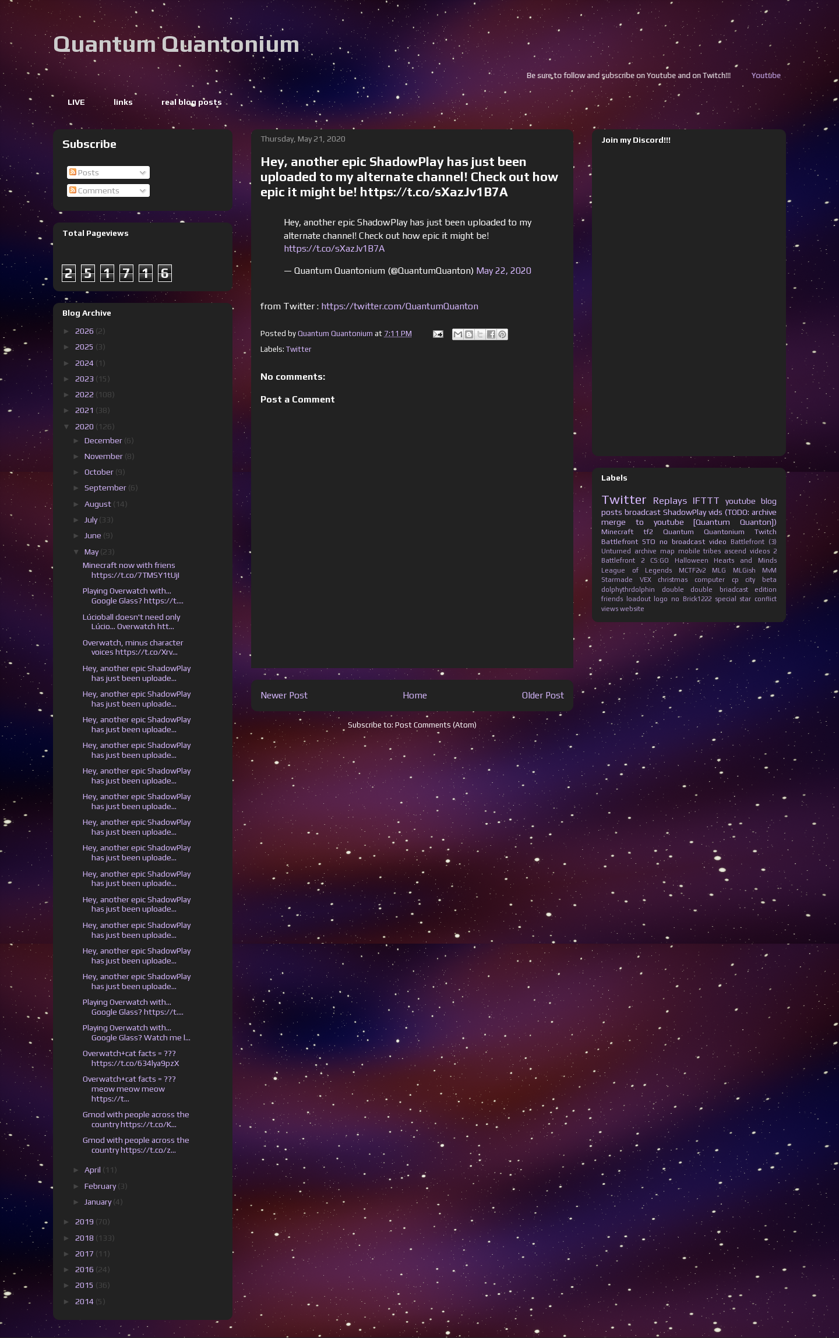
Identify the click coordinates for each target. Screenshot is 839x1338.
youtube (740, 501)
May (92, 551)
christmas (673, 579)
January (98, 1201)
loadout (638, 598)
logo (661, 598)
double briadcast (719, 589)
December (104, 440)
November (104, 456)
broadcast (643, 512)
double (673, 589)
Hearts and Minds (745, 560)
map (667, 551)
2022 (85, 394)
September (106, 487)
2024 (85, 363)
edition (766, 589)
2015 (85, 1285)
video (718, 541)
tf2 (648, 531)
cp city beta (754, 579)
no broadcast (682, 541)
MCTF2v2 (692, 570)
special (725, 598)
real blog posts (191, 102)
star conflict (758, 598)
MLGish (744, 570)
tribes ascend (724, 551)
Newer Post (284, 695)
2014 (85, 1301)
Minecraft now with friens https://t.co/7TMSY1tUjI (131, 570)
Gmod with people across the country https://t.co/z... (136, 1145)
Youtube (781, 75)
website (632, 608)
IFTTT (706, 500)
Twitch (766, 531)
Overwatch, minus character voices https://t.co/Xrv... (133, 647)
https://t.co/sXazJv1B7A (334, 248)
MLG (719, 570)
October (99, 471)
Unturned (616, 551)
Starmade (617, 579)
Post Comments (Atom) (436, 725)
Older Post (543, 695)
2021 (85, 410)
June (93, 535)
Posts (84, 172)
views (609, 608)
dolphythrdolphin (628, 589)
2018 (85, 1237)
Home (415, 695)
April (93, 1169)
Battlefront (619, 541)
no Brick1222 (691, 598)
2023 (85, 378)
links (123, 102)
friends (612, 598)
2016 (85, 1269)
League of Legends (636, 570)
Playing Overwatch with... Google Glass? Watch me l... (137, 1032)
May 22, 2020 (503, 270)
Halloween (691, 560)
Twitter (298, 349)
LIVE (76, 102)
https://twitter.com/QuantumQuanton (399, 306)
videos (760, 551)
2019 (85, 1221)
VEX (645, 579)
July (91, 519)
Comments (94, 190)
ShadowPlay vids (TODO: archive (720, 512)
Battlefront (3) (754, 541)
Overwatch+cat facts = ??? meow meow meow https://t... (129, 1088)
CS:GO (659, 560)
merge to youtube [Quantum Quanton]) (689, 522)
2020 (85, 426)
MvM (769, 570)
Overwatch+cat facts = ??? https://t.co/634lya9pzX (131, 1058)
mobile (689, 551)
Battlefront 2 (622, 560)
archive (645, 551)
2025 (85, 346)
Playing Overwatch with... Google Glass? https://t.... (133, 595)
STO (648, 541)
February (101, 1186)
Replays (670, 500)
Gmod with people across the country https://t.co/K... (136, 1119)
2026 (85, 331)
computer (710, 579)
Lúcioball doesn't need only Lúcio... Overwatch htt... (131, 621)
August (98, 504)
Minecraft (617, 531)
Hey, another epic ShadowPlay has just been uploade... (137, 673)
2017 (85, 1253)
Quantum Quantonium (176, 43)
